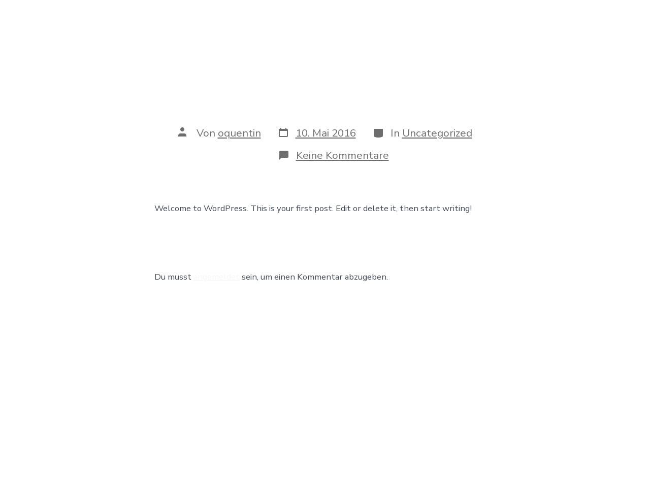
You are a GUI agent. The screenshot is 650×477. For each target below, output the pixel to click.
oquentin (239, 133)
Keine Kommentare (342, 155)
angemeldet (216, 277)
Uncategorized (437, 133)
